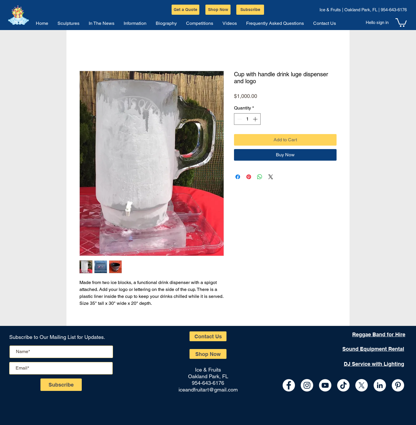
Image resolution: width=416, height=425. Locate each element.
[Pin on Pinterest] (248, 176)
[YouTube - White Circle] (325, 385)
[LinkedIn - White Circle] (380, 385)
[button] (401, 22)
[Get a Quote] (185, 10)
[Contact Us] (208, 336)
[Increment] (256, 119)
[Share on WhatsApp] (259, 176)
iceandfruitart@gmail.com (208, 390)
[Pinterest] (398, 385)
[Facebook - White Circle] (289, 385)
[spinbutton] (247, 119)
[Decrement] (239, 119)
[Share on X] (270, 176)
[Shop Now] (218, 10)
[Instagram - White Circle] (307, 385)
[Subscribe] (250, 10)
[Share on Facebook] (237, 176)
